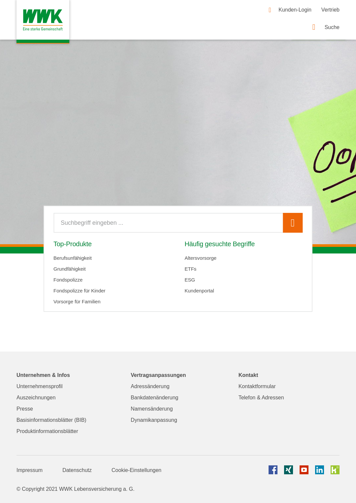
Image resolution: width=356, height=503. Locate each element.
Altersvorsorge (200, 258)
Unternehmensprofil (39, 386)
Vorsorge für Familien (77, 301)
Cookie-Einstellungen (136, 470)
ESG (189, 280)
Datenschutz (77, 470)
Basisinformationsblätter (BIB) (51, 420)
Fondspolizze (67, 280)
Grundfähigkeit (69, 269)
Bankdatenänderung (154, 397)
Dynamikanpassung (154, 420)
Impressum (29, 470)
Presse (24, 409)
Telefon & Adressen (261, 397)
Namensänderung (152, 409)
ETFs (190, 269)
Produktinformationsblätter (47, 431)
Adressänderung (150, 386)
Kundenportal (199, 290)
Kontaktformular (257, 386)
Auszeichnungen (35, 397)
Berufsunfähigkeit (72, 258)
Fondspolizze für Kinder (79, 290)
